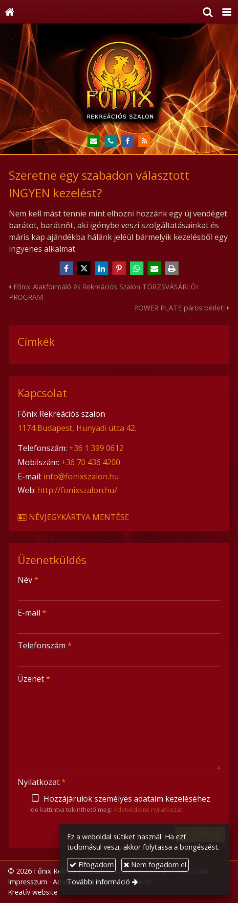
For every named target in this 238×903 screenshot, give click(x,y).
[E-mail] (94, 141)
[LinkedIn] (101, 268)
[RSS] (144, 141)
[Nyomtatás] (172, 268)
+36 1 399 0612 (96, 448)
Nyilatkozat (42, 782)
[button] (226, 12)
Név (28, 579)
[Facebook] (128, 141)
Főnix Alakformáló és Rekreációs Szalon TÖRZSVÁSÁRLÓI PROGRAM (103, 292)
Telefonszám (45, 645)
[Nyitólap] (10, 12)
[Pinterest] (119, 268)
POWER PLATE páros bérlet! (181, 307)
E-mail (32, 612)
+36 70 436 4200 (90, 462)
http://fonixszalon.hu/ (77, 490)
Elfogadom (91, 864)
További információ (98, 881)
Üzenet (34, 678)
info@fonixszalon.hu (81, 476)
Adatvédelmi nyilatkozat (147, 809)
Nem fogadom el (155, 864)
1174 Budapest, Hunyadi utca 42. (77, 428)
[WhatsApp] (137, 268)
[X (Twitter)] (84, 268)
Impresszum (27, 881)
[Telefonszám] (111, 141)
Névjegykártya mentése (73, 517)
